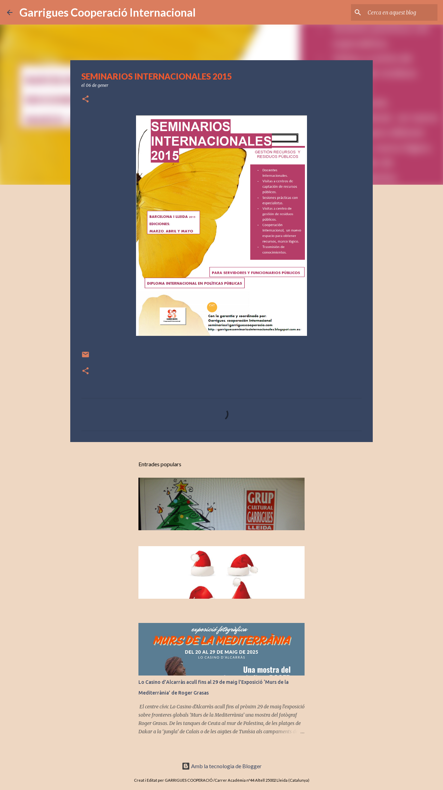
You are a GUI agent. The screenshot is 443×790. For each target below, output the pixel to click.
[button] (85, 99)
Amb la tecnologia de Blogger (222, 766)
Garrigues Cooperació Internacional (107, 12)
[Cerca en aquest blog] (401, 12)
